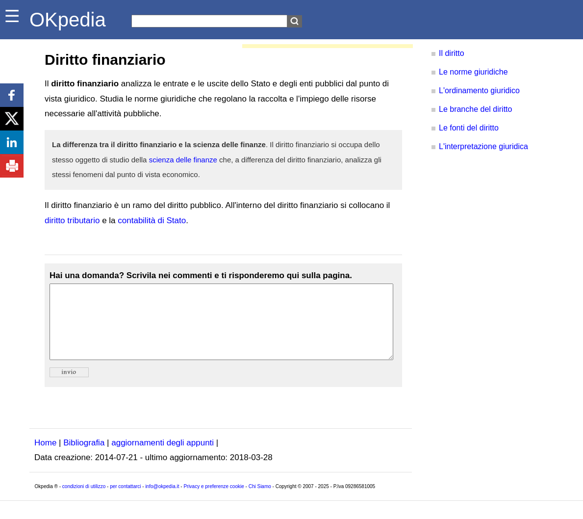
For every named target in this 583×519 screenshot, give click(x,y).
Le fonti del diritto (469, 128)
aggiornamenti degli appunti (162, 457)
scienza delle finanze (183, 160)
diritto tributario (72, 220)
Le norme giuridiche (473, 72)
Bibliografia (83, 457)
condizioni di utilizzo (83, 501)
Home (45, 457)
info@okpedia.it (162, 501)
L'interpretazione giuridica (483, 146)
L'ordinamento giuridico (479, 90)
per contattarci (125, 501)
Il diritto (451, 53)
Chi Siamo (260, 501)
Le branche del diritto (475, 109)
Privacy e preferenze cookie (213, 501)
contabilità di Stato (152, 220)
